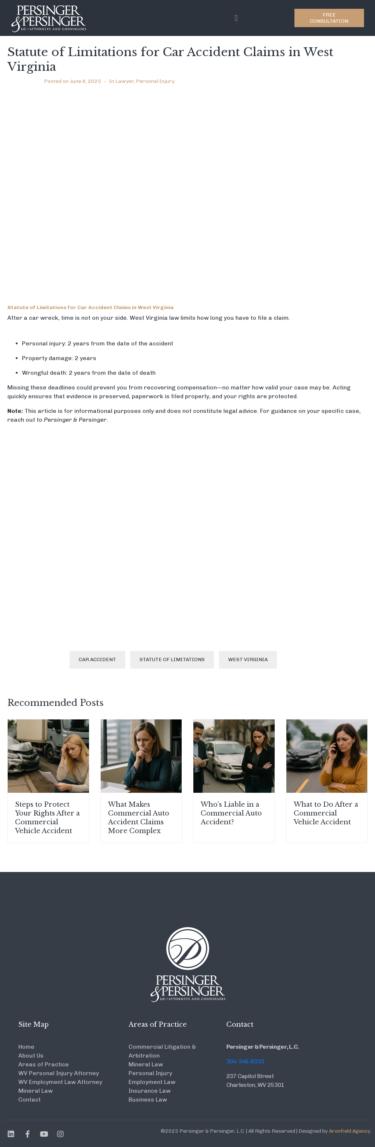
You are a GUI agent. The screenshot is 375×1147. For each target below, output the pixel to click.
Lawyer (124, 81)
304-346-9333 (245, 1061)
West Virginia (248, 659)
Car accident (97, 659)
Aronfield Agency (349, 1131)
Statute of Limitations (172, 659)
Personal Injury (155, 81)
